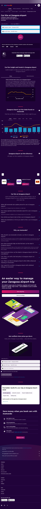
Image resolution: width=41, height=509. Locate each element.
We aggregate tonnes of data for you (21, 453)
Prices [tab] (11, 76)
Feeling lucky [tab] (13, 395)
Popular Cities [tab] (6, 395)
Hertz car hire (5, 401)
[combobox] (5, 24)
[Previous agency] (3, 174)
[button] (2, 5)
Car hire (2, 11)
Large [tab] (19, 118)
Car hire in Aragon (15, 11)
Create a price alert (18, 432)
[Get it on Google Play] (19, 55)
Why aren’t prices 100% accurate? (21, 456)
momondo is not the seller (21, 451)
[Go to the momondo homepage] (8, 5)
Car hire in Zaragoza (22, 11)
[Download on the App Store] (27, 55)
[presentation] (27, 55)
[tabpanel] (20, 90)
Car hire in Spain (7, 11)
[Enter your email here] (21, 368)
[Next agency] (38, 174)
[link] (10, 184)
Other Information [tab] (30, 76)
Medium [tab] (14, 118)
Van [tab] (26, 118)
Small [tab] (10, 118)
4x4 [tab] (23, 118)
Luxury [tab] (30, 118)
